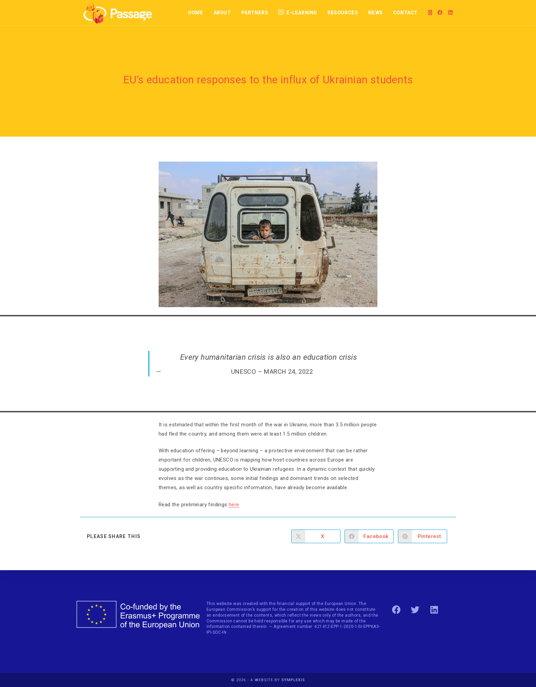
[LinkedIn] (450, 12)
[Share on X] (315, 536)
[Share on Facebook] (369, 536)
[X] (430, 12)
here (234, 504)
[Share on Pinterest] (422, 536)
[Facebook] (440, 12)
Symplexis (293, 680)
